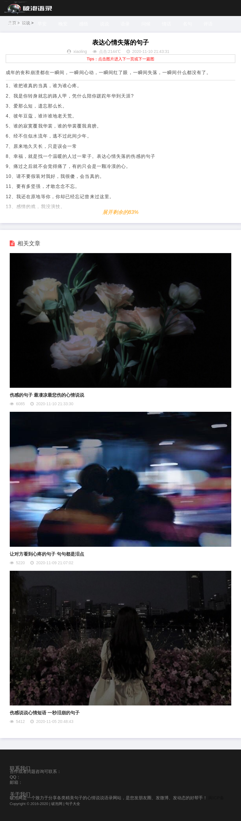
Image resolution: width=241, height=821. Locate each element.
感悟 (83, 23)
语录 (125, 23)
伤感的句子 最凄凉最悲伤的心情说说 (47, 395)
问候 (146, 23)
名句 (187, 23)
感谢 (14, 39)
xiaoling (80, 51)
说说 (104, 23)
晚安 (63, 23)
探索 (34, 39)
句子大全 (72, 804)
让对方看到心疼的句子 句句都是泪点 (47, 554)
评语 (208, 23)
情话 (166, 23)
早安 (42, 23)
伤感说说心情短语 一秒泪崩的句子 (45, 712)
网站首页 (18, 23)
